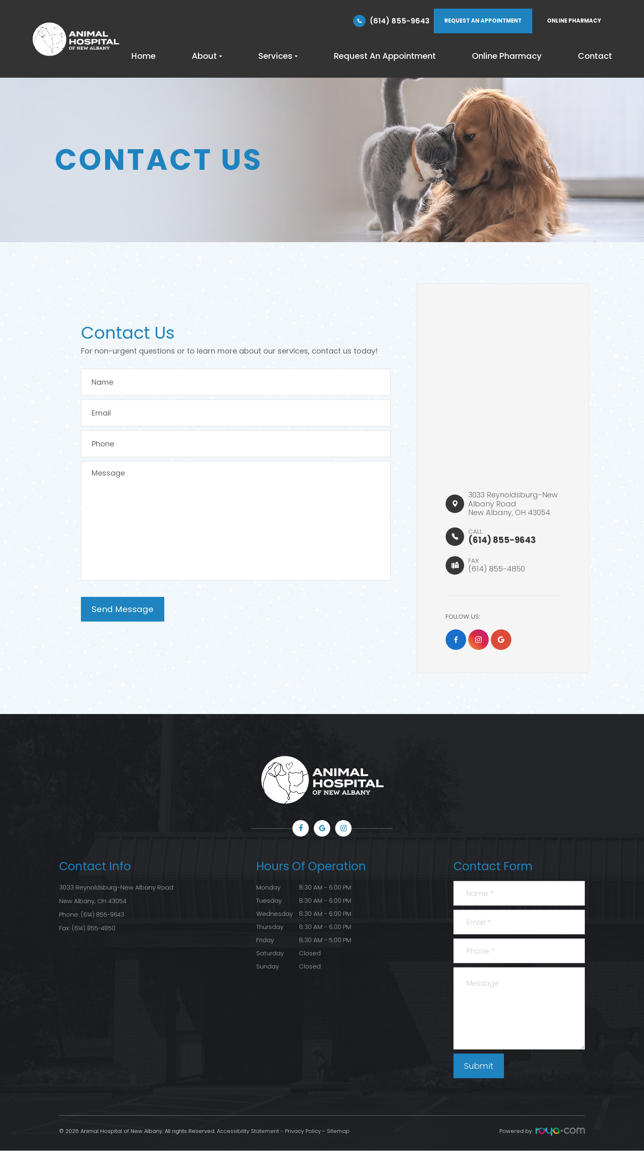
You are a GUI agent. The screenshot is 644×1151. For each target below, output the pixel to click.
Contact (595, 56)
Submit (478, 1066)
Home (143, 56)
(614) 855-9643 (400, 21)
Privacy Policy (303, 1131)
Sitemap (338, 1131)
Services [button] (278, 56)
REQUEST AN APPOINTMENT (483, 21)
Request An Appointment (385, 56)
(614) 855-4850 (95, 927)
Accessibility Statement (248, 1131)
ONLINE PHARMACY (574, 21)
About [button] (207, 56)
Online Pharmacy (507, 56)
